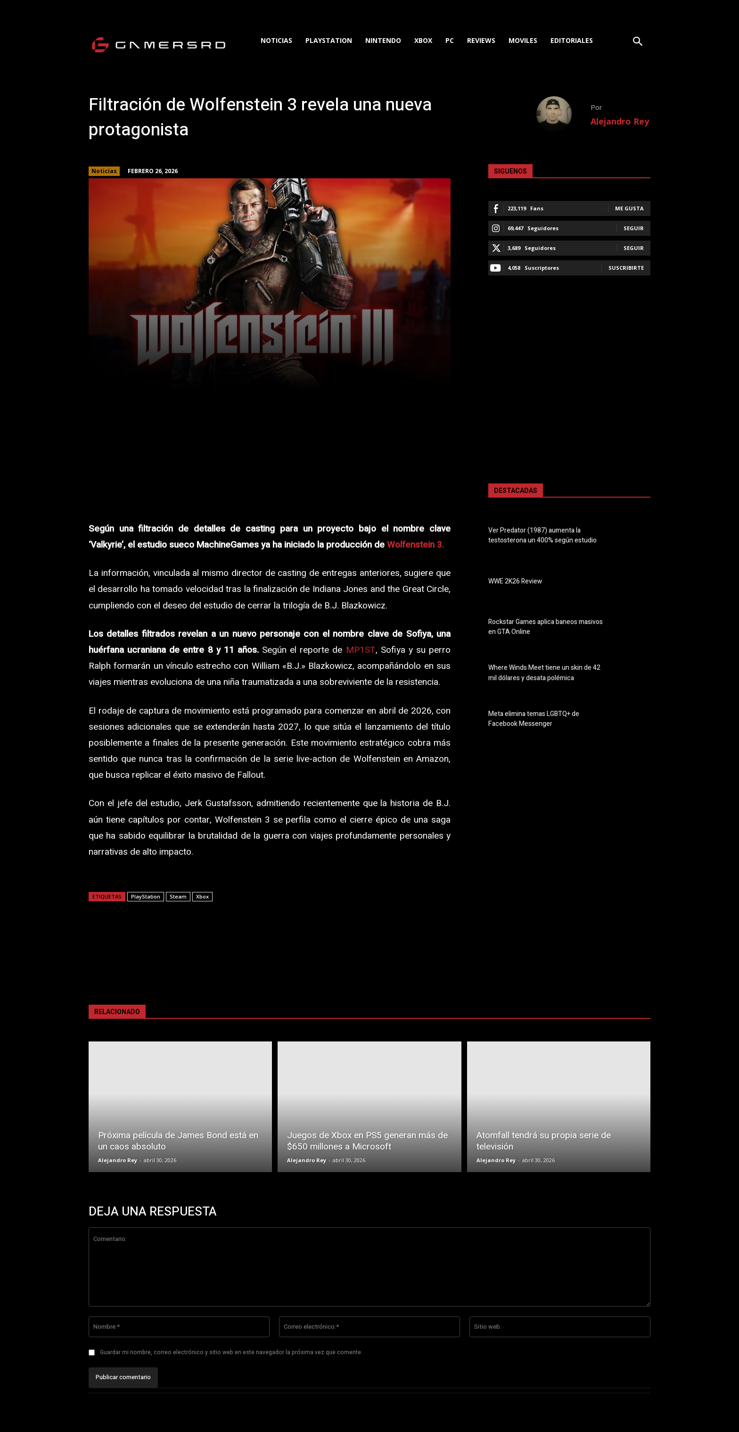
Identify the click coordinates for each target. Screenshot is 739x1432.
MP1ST (361, 650)
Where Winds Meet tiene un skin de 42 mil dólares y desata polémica (544, 673)
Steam (178, 896)
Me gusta (629, 208)
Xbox (202, 896)
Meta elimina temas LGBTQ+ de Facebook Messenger (533, 719)
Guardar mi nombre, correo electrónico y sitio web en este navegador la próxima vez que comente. (231, 1352)
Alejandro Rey (620, 121)
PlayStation (145, 896)
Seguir (634, 228)
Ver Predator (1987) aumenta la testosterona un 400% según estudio (542, 535)
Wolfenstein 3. (415, 544)
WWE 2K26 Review (515, 581)
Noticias (104, 171)
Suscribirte (626, 267)
